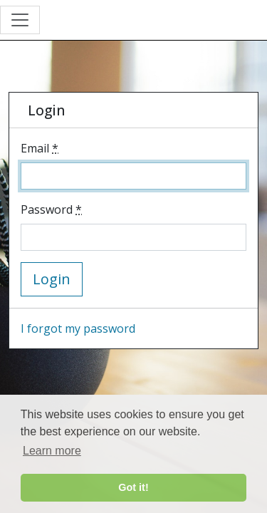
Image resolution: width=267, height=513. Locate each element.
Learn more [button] (52, 451)
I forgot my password (78, 328)
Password (51, 209)
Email (39, 148)
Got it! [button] (133, 487)
